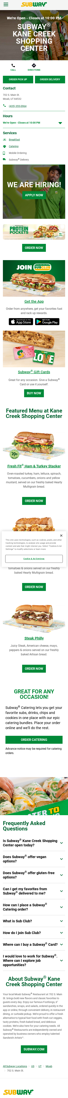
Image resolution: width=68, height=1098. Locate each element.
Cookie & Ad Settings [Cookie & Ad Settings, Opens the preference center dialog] (33, 558)
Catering (13, 146)
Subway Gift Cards (34, 372)
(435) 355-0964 (17, 106)
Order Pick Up (18, 79)
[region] (34, 549)
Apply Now (34, 195)
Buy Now (34, 393)
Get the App (34, 301)
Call (13, 70)
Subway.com (34, 1049)
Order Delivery (50, 79)
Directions (34, 70)
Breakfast (14, 139)
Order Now (34, 248)
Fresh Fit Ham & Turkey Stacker (34, 466)
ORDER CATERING (34, 740)
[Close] (61, 535)
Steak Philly (34, 638)
